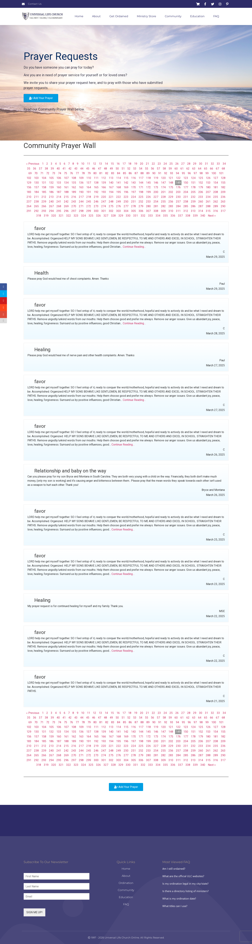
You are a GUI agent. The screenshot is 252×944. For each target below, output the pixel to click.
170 (133, 187)
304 (126, 211)
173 (156, 187)
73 (53, 173)
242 (66, 201)
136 (81, 182)
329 (120, 215)
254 (156, 201)
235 (215, 197)
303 (118, 211)
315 (208, 211)
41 (64, 168)
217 (81, 197)
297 (73, 211)
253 (148, 201)
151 (193, 182)
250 (126, 201)
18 (129, 163)
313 (193, 211)
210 (29, 197)
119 (156, 178)
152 (200, 182)
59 (170, 168)
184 (36, 192)
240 (51, 201)
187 (58, 192)
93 (171, 173)
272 (88, 206)
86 (130, 173)
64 (199, 168)
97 (195, 173)
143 (133, 182)
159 (51, 187)
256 (170, 201)
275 (111, 206)
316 (215, 211)
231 (185, 197)
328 (113, 215)
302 (111, 211)
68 (223, 168)
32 (212, 163)
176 (178, 187)
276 (118, 206)
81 (100, 173)
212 (44, 197)
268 (58, 206)
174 (163, 187)
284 (178, 206)
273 (96, 206)
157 (36, 187)
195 (118, 192)
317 (223, 211)
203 (178, 192)
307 (148, 211)
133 (58, 182)
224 (133, 197)
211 (36, 197)
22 (153, 163)
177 (185, 187)
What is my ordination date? (179, 898)
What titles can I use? (174, 906)
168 (118, 187)
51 (123, 168)
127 (215, 178)
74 (59, 173)
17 (124, 163)
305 (133, 211)
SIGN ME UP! (34, 912)
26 (177, 163)
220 (103, 197)
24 (165, 163)
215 (66, 197)
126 (208, 178)
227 (156, 197)
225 (141, 197)
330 (128, 215)
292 (36, 211)
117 (141, 178)
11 (88, 163)
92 (165, 173)
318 (38, 215)
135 (73, 182)
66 (211, 168)
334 (158, 215)
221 (111, 197)
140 (111, 182)
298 (81, 211)
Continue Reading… (134, 246)
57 (158, 168)
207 (208, 192)
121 (170, 178)
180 (208, 187)
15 (112, 163)
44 (81, 168)
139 (103, 182)
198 (141, 192)
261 (208, 201)
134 (66, 182)
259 (193, 201)
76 (71, 173)
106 (58, 178)
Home (79, 16)
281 (156, 206)
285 (185, 206)
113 (111, 178)
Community (173, 16)
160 (58, 187)
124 (193, 178)
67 (217, 168)
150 (185, 182)
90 (153, 173)
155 (223, 182)
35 (28, 168)
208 (215, 192)
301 (103, 211)
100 (213, 173)
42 (70, 168)
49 (111, 168)
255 (163, 201)
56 (152, 168)
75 (65, 173)
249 (118, 201)
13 (100, 163)
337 (180, 215)
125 (200, 178)
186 (51, 192)
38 (46, 168)
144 (141, 182)
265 (36, 206)
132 (51, 182)
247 (103, 201)
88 (142, 173)
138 (96, 182)
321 (61, 215)
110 (88, 178)
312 (185, 211)
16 (118, 163)
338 (187, 215)
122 (178, 178)
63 (193, 168)
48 (105, 168)
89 (148, 173)
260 (200, 201)
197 (133, 192)
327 (106, 215)
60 (176, 168)
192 (96, 192)
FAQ (216, 16)
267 (51, 206)
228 (163, 197)
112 (103, 178)
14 (106, 163)
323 (76, 215)
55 (146, 168)
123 (185, 178)
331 (135, 215)
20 (141, 163)
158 (44, 187)
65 (205, 168)
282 (163, 206)
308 (156, 211)
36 (34, 168)
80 (95, 173)
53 (134, 168)
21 (147, 163)
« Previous (32, 163)
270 (73, 206)
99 (207, 173)
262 (215, 201)
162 (73, 187)
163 (81, 187)
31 (206, 163)
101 (221, 173)
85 (124, 173)
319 (46, 215)
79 (89, 173)
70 (36, 173)
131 (44, 182)
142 (126, 182)
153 (208, 182)
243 (73, 201)
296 (66, 211)
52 (128, 168)
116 (133, 178)
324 (83, 215)
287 (200, 206)
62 (187, 168)
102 (29, 178)
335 (165, 215)
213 (51, 197)
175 (170, 187)
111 (96, 178)
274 (103, 206)
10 (82, 163)
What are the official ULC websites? (183, 876)
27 (182, 163)
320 (53, 215)
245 (88, 201)
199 (148, 192)
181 (215, 187)
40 (58, 168)
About (96, 16)
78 (83, 173)
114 (118, 178)
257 (178, 201)
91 (159, 173)
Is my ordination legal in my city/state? (185, 883)
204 (185, 192)
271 (81, 206)
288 (208, 206)
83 (112, 173)
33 (218, 163)
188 (66, 192)
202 (170, 192)
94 (177, 173)
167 (111, 187)
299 (88, 211)
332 (143, 215)
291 (29, 211)
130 (36, 182)
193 (103, 192)
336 (173, 215)
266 (44, 206)
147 (163, 182)
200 (156, 192)
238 (36, 201)
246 (96, 201)
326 (98, 215)
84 (118, 173)
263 (223, 201)
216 (73, 197)
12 (94, 163)
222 (118, 197)
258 (185, 201)
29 (194, 163)
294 (51, 211)
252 (141, 201)
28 (188, 163)
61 (182, 168)
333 (150, 215)
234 (208, 197)
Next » (212, 215)
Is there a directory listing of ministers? (185, 891)
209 (223, 192)
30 (200, 163)
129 (29, 182)
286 (193, 206)
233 (200, 197)
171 (141, 187)
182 (223, 187)
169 (126, 187)
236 (223, 197)
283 (170, 206)
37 (40, 168)
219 (96, 197)
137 (88, 182)
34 (224, 163)
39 (52, 168)
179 (200, 187)
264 (29, 206)
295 (58, 211)
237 (29, 201)
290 (223, 206)
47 (99, 168)
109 (81, 178)
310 (170, 211)
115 (126, 178)
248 (111, 201)
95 (183, 173)
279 (141, 206)
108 (73, 178)
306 (141, 211)
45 (87, 168)
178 (193, 187)
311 (178, 211)
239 (44, 201)
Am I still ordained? (173, 868)
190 (81, 192)
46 (93, 168)
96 (189, 173)
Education (197, 16)
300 (96, 211)
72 (47, 173)
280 (148, 206)
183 (29, 192)
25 (171, 163)
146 (156, 182)
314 (200, 211)
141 (118, 182)
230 (178, 197)
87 (136, 173)
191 (88, 192)
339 (195, 215)
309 (163, 211)
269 (66, 206)
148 (170, 182)
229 (170, 197)
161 (66, 187)
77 (77, 173)
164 (88, 187)
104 (44, 178)
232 (193, 197)
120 (163, 178)
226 (148, 197)
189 (73, 192)
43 (75, 168)
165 (96, 187)
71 (41, 173)
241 (58, 201)
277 (126, 206)
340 (202, 215)
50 (117, 168)
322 (68, 215)
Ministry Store (146, 16)
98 (201, 173)
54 (140, 168)
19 (135, 163)
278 (133, 206)
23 (159, 163)
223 (126, 197)
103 (36, 178)
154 (215, 182)
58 (164, 168)
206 (200, 192)
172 (148, 187)
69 (30, 173)
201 (163, 192)
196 (126, 192)
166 (103, 187)
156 (29, 187)
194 (111, 192)
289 (215, 206)
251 (133, 201)
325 (91, 215)
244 (81, 201)
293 (44, 211)
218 (88, 197)
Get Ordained (118, 16)
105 (51, 178)
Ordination (126, 883)
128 (223, 178)
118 (148, 178)
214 (58, 197)
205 (193, 192)
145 (148, 182)
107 (66, 178)
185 (44, 192)
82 (106, 173)
